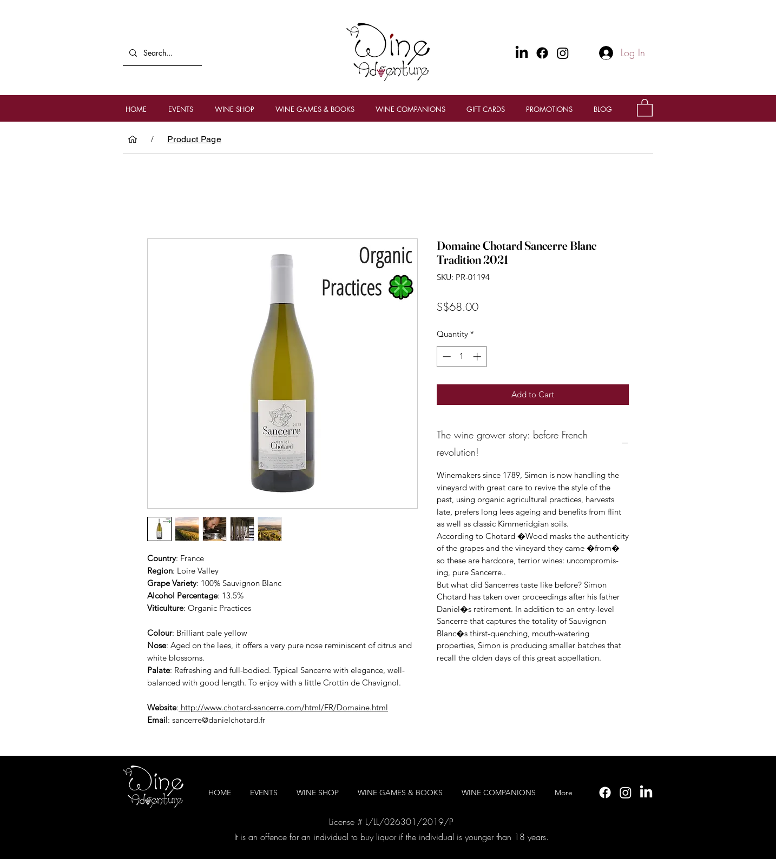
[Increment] (478, 357)
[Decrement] (445, 357)
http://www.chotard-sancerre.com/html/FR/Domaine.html (283, 707)
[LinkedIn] (646, 792)
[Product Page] (194, 139)
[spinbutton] (462, 357)
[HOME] (132, 139)
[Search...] (161, 52)
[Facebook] (542, 53)
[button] (645, 107)
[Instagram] (562, 53)
